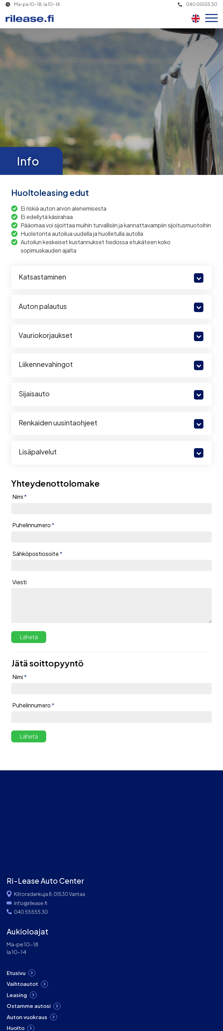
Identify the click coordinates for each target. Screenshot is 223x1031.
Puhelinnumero (33, 525)
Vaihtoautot (22, 983)
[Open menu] (211, 18)
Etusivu (16, 972)
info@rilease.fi (30, 903)
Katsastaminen (42, 277)
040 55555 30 (201, 4)
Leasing (17, 994)
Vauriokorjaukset (45, 335)
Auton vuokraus (27, 1017)
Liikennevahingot (46, 364)
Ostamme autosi (29, 1005)
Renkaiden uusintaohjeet (58, 422)
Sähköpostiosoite (37, 554)
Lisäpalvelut (38, 451)
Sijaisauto (34, 393)
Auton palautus (43, 306)
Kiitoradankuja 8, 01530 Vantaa (49, 894)
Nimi (19, 497)
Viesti (19, 582)
